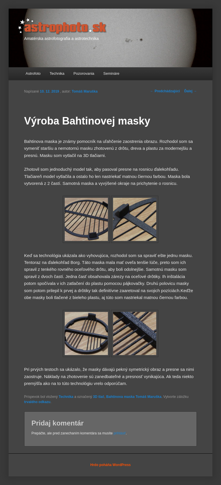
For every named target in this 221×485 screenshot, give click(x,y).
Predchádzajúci (165, 91)
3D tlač (98, 397)
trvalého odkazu (37, 402)
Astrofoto (33, 73)
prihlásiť (120, 433)
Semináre (111, 73)
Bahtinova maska (120, 397)
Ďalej (190, 91)
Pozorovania (83, 73)
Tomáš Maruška (85, 91)
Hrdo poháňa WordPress (110, 465)
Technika (57, 73)
